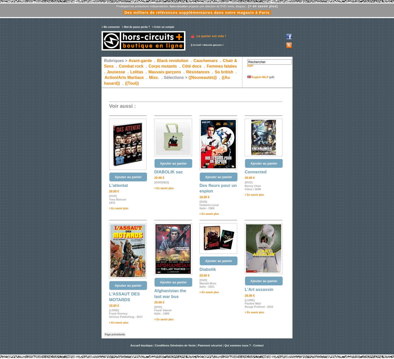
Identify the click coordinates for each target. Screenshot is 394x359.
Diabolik (208, 269)
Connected (256, 172)
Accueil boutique (142, 345)
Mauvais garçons (212, 45)
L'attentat (118, 185)
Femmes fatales (222, 66)
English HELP (257, 77)
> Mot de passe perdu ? (136, 27)
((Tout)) (132, 83)
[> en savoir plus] (263, 6)
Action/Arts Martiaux (124, 77)
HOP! (250, 66)
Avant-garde (140, 61)
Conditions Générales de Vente (175, 345)
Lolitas (136, 72)
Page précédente (115, 334)
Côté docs (192, 66)
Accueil (197, 45)
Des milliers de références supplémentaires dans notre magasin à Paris (197, 12)
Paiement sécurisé (210, 345)
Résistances (198, 72)
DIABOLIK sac (168, 172)
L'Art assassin (259, 289)
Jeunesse (116, 72)
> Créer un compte (163, 27)
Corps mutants (163, 66)
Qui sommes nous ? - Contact (244, 345)
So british (224, 72)
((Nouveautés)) (202, 77)
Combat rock (131, 66)
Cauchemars (205, 61)
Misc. (154, 77)
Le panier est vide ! (211, 36)
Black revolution (172, 61)
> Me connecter (111, 27)
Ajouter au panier (128, 177)
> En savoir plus (118, 208)
